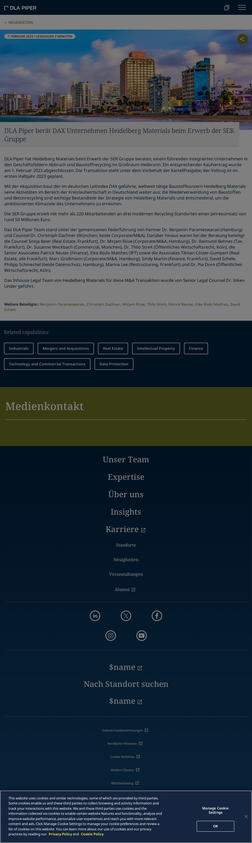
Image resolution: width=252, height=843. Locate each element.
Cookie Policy (92, 834)
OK (215, 826)
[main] (126, 816)
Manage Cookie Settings (215, 810)
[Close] (246, 816)
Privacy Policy (60, 834)
